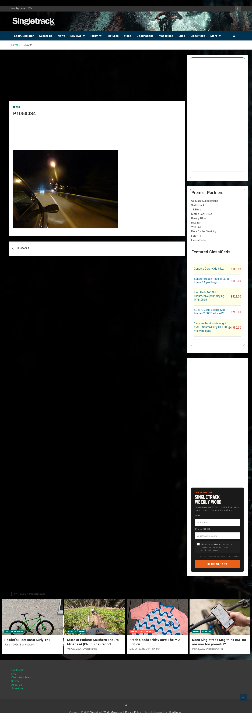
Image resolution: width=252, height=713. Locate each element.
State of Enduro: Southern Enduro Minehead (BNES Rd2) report (93, 642)
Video (127, 36)
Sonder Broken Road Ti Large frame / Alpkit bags (212, 280)
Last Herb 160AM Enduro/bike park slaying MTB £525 (209, 296)
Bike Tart (196, 222)
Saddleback (197, 205)
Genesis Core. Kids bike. (209, 268)
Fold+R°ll (196, 235)
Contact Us (17, 670)
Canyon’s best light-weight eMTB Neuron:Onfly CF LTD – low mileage (210, 327)
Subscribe (45, 36)
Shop (181, 36)
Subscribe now (217, 564)
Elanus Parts (198, 240)
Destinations (145, 36)
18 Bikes (196, 209)
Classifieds (197, 36)
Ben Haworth (27, 644)
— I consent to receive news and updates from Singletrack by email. (216, 547)
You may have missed (29, 594)
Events (72, 631)
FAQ (13, 673)
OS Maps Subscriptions (204, 200)
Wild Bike (196, 227)
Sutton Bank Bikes (201, 214)
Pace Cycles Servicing (203, 231)
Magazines (166, 36)
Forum (94, 36)
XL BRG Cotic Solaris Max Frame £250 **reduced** (209, 311)
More (214, 36)
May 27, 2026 (199, 648)
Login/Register (24, 36)
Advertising (17, 688)
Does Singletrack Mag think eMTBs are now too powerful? (219, 642)
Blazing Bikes (198, 218)
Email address (202, 529)
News (61, 36)
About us (16, 684)
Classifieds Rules (21, 677)
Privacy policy (233, 556)
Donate (15, 681)
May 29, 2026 (74, 648)
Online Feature (14, 631)
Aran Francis (90, 648)
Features (113, 36)
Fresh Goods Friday (142, 631)
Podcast (207, 631)
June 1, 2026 (11, 644)
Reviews (76, 36)
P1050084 (23, 248)
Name (197, 515)
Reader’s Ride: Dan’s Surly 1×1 (27, 640)
